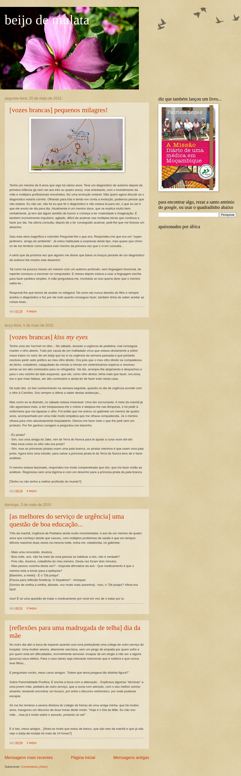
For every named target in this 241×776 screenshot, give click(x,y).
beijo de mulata (47, 19)
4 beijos (31, 491)
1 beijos (31, 742)
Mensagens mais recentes (29, 757)
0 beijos (31, 311)
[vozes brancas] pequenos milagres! (58, 110)
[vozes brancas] (48, 337)
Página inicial (83, 757)
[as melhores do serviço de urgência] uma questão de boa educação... (66, 520)
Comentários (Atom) (34, 766)
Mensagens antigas (131, 757)
